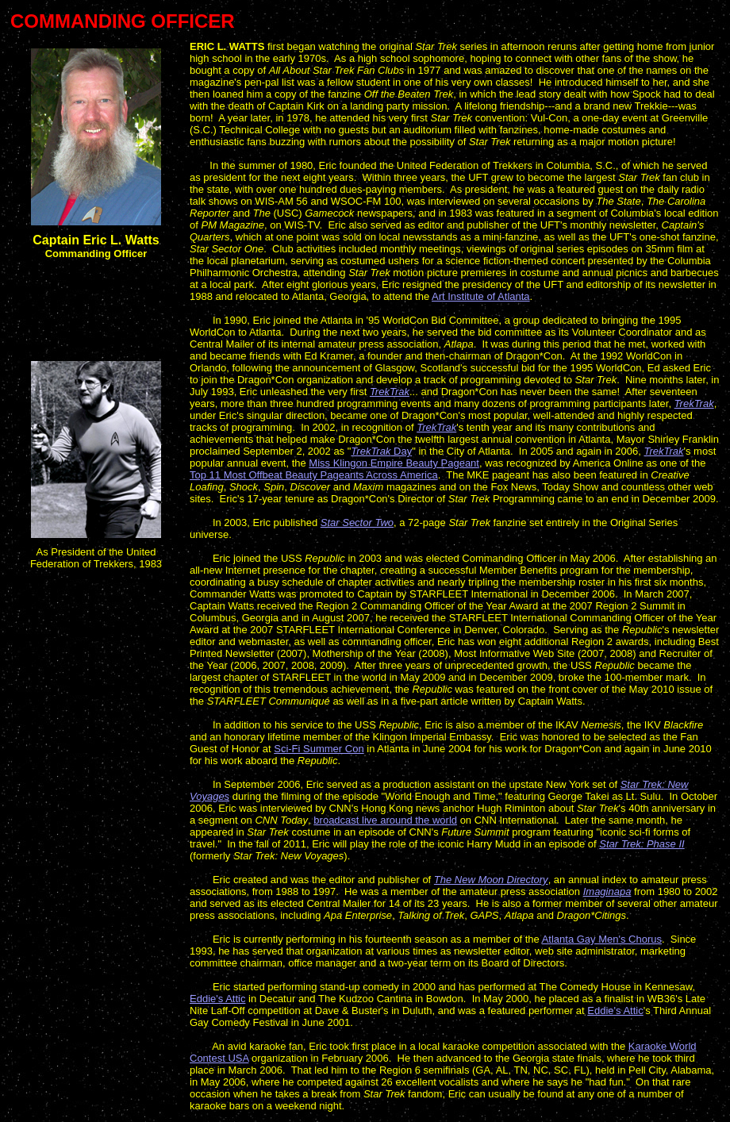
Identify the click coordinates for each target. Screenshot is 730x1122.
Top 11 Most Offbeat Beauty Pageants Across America (314, 475)
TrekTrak (389, 392)
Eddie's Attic (217, 999)
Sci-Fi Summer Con (318, 749)
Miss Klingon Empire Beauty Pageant (394, 463)
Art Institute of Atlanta (481, 296)
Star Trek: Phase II (641, 844)
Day (381, 451)
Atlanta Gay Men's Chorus (602, 939)
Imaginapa (607, 891)
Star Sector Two (357, 522)
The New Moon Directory (491, 880)
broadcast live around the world (385, 820)
